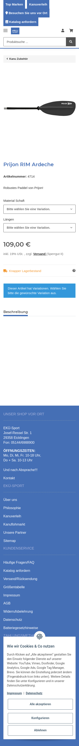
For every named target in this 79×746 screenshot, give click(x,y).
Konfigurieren (40, 718)
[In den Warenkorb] (6, 70)
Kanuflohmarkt (14, 524)
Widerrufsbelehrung (18, 611)
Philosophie (12, 508)
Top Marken (14, 4)
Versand (40, 254)
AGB (7, 603)
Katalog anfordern (22, 22)
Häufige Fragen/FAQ (18, 562)
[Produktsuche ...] (34, 41)
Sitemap (9, 541)
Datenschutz (34, 693)
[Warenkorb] (71, 31)
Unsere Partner (14, 532)
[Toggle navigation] (5, 28)
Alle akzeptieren (40, 704)
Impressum (14, 693)
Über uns (10, 500)
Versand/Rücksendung (20, 579)
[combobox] (39, 209)
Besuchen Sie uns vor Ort (28, 13)
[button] (63, 31)
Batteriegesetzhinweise (20, 628)
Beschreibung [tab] (15, 312)
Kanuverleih (38, 4)
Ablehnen (40, 730)
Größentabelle (14, 587)
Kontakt (9, 478)
